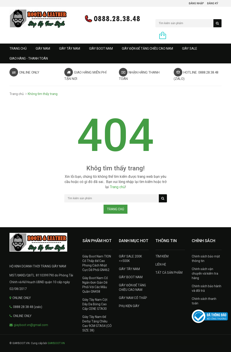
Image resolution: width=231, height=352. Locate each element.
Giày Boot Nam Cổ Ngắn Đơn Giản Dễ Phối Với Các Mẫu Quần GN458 (95, 284)
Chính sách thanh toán (204, 301)
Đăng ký (212, 3)
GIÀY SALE (189, 48)
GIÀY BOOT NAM (101, 48)
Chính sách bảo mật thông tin (206, 259)
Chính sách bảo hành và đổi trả (206, 288)
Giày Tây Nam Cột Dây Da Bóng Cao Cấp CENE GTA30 (94, 304)
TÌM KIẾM (162, 256)
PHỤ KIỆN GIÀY (129, 306)
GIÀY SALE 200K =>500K (130, 259)
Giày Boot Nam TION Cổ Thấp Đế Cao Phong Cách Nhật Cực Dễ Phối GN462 (96, 263)
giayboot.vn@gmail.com (31, 325)
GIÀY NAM (43, 48)
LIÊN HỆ (160, 264)
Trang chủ (18, 48)
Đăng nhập (196, 3)
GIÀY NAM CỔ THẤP (133, 298)
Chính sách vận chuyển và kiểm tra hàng (205, 273)
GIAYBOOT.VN (56, 343)
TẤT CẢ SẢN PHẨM (168, 272)
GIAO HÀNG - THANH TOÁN (28, 58)
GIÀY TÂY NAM (69, 48)
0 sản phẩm (176, 36)
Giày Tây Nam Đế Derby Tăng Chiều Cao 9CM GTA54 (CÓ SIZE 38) (97, 323)
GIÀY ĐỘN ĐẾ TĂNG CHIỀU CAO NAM (147, 48)
